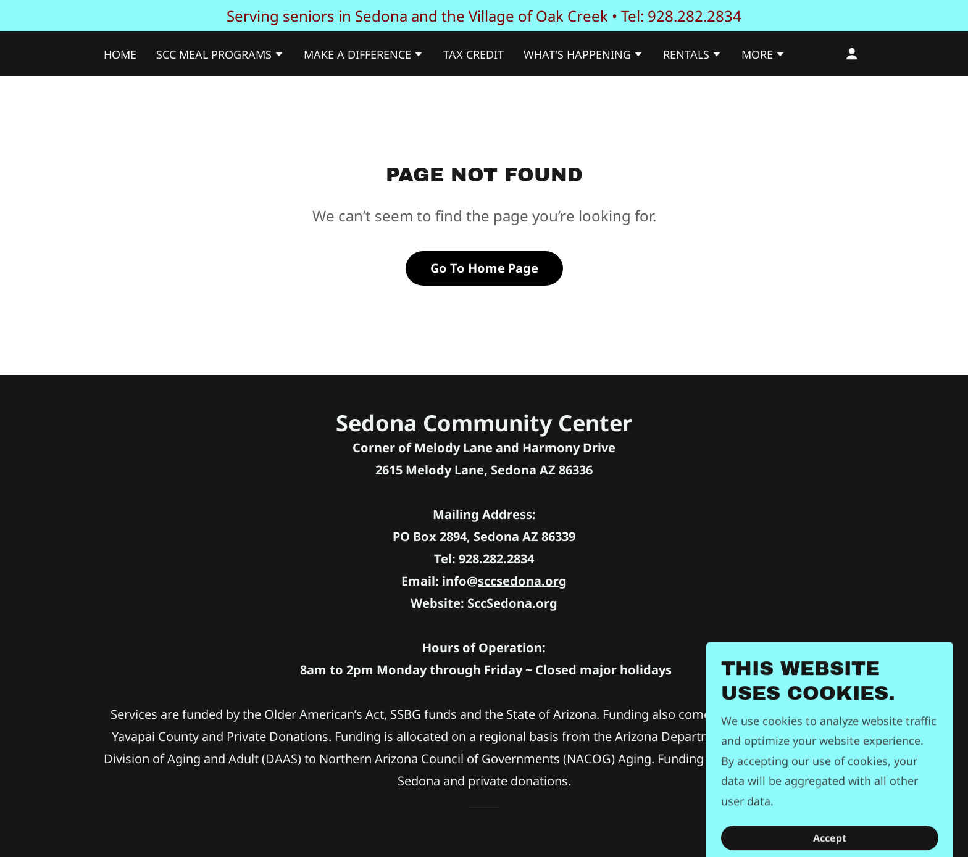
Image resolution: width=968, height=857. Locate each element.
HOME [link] (120, 54)
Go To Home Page (484, 268)
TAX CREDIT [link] (473, 54)
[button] (220, 55)
